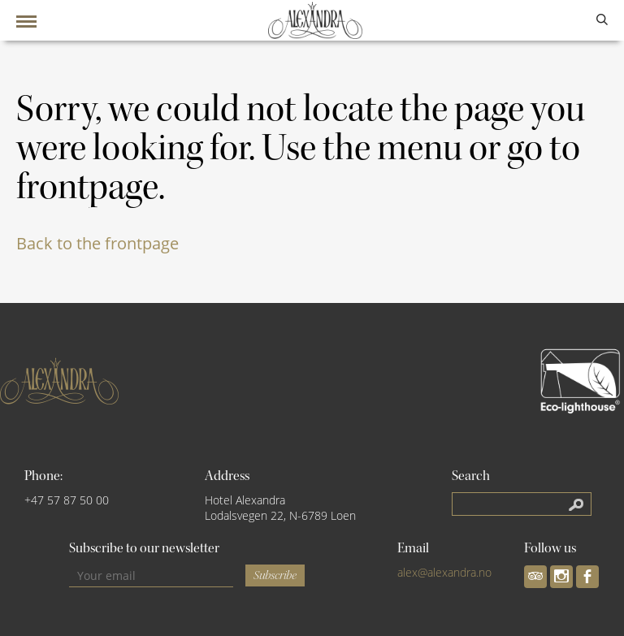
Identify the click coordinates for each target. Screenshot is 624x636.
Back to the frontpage (97, 243)
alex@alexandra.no (444, 572)
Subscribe (275, 575)
